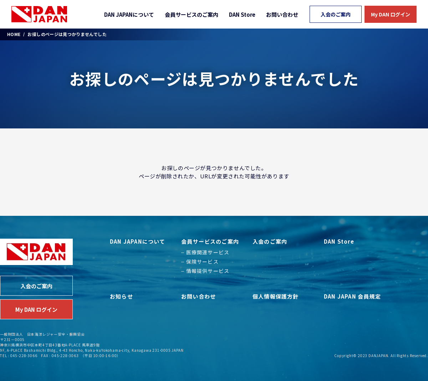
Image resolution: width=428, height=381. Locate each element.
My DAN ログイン (390, 14)
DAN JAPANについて (129, 14)
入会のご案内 (336, 14)
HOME (13, 34)
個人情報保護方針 (276, 296)
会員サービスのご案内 (191, 14)
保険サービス (202, 261)
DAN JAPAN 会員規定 (352, 296)
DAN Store (242, 14)
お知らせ (121, 296)
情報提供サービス (207, 270)
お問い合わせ (282, 14)
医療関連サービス (207, 252)
